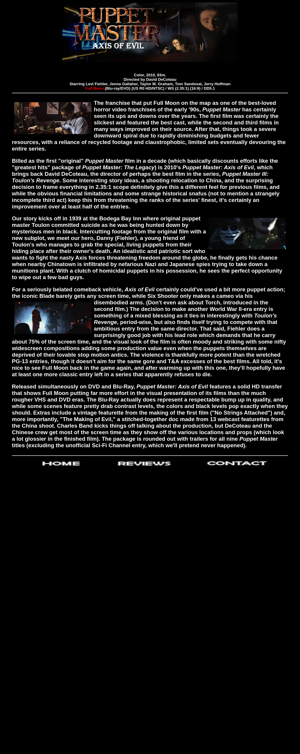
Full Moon (94, 88)
